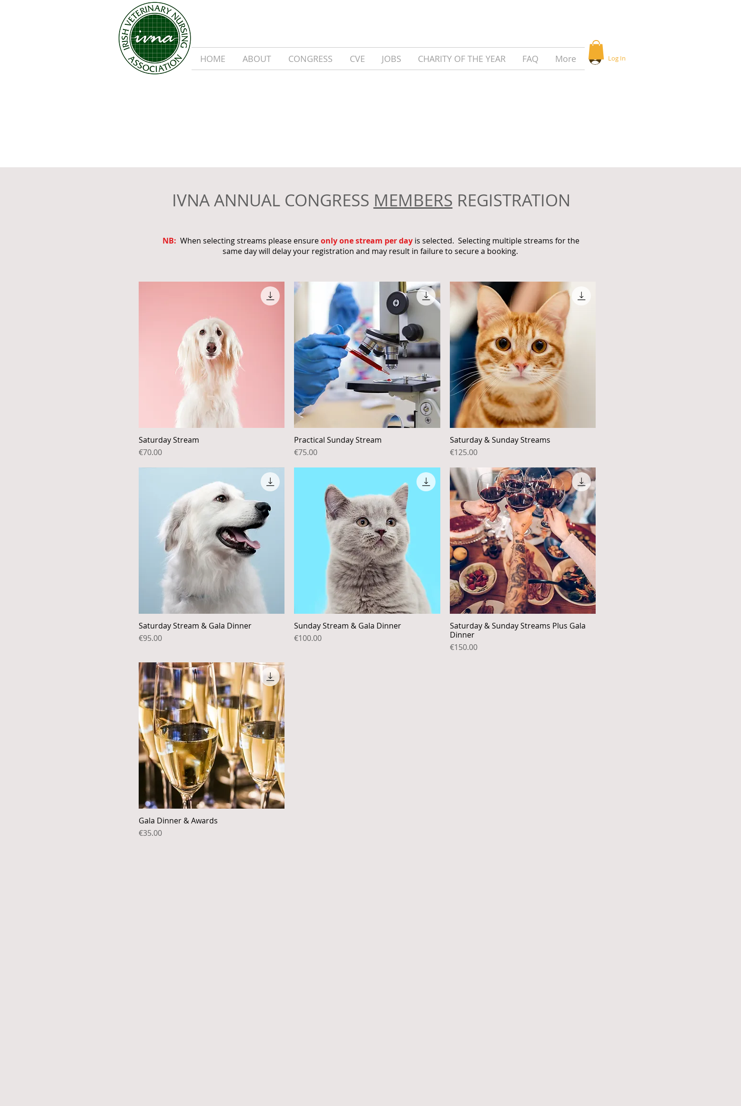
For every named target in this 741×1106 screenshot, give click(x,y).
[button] (596, 50)
